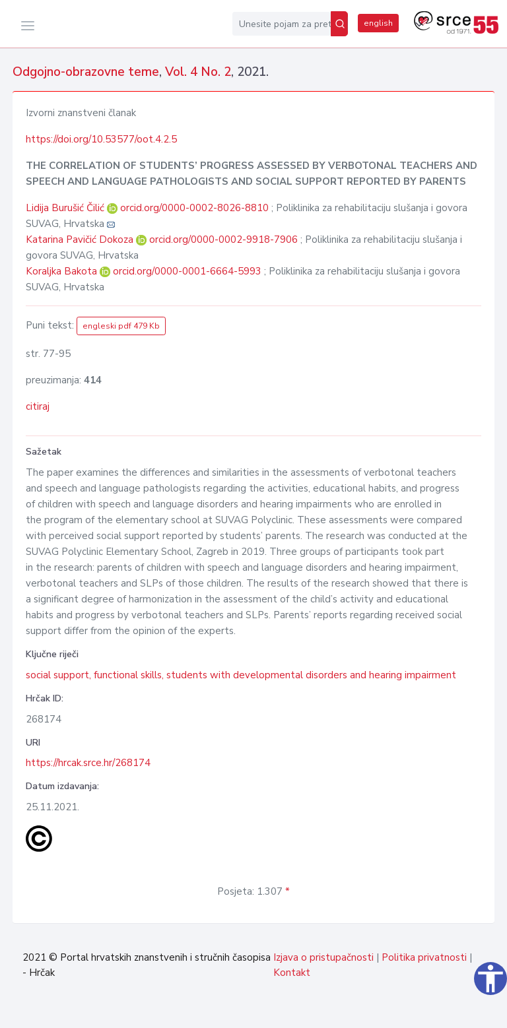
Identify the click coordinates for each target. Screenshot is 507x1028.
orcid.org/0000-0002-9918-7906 (223, 239)
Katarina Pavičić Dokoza (81, 239)
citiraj (38, 406)
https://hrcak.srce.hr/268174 (88, 762)
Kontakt (291, 972)
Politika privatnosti (424, 957)
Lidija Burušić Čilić (66, 207)
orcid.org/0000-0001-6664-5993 (187, 271)
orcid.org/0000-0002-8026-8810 (194, 207)
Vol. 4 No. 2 (198, 71)
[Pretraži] (339, 23)
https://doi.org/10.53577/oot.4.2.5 (101, 139)
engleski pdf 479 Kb (121, 326)
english (378, 23)
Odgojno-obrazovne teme (86, 71)
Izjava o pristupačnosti (323, 957)
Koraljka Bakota (63, 271)
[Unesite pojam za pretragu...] (281, 23)
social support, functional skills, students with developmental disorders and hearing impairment (241, 675)
